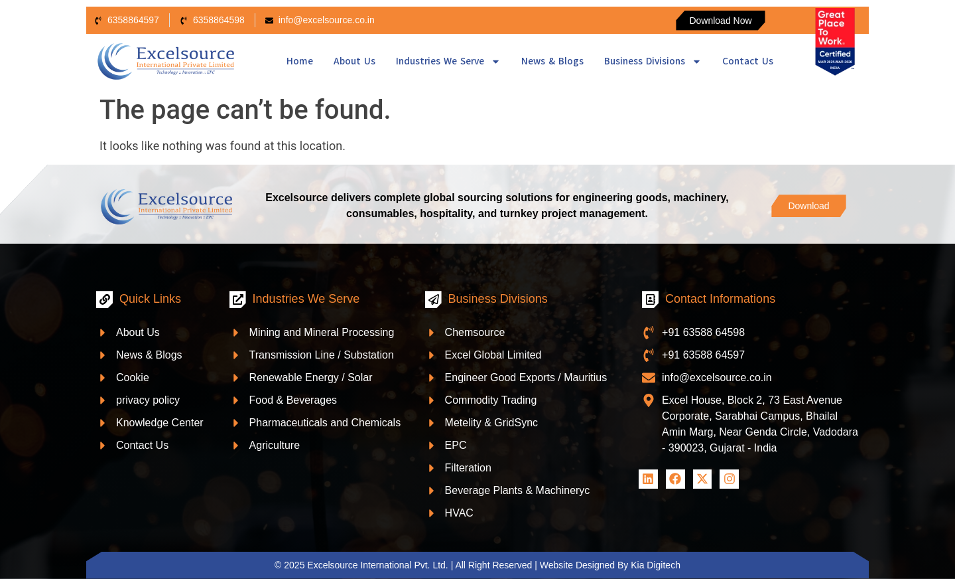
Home (299, 61)
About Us (354, 61)
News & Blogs (552, 61)
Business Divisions (653, 61)
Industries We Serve (448, 61)
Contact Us (747, 61)
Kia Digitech (655, 565)
